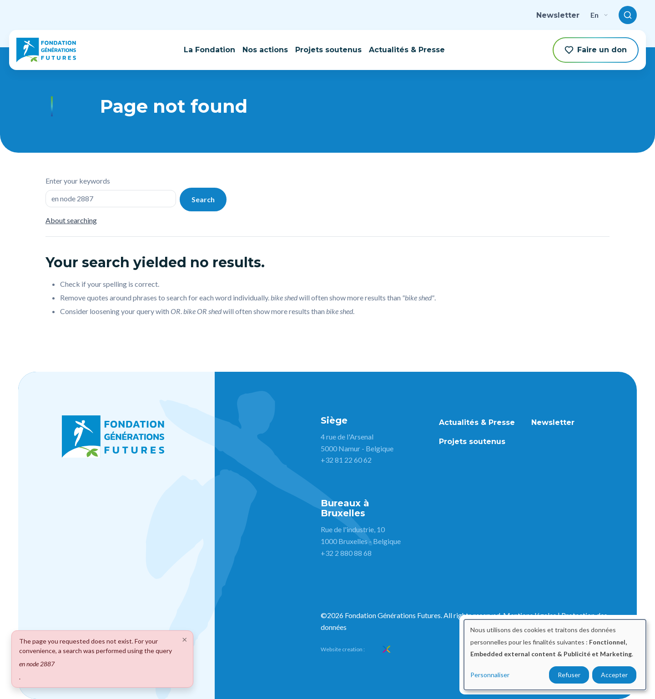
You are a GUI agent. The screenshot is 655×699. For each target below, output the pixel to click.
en (599, 14)
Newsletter (557, 15)
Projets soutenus (328, 49)
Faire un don (595, 50)
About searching (71, 220)
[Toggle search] (628, 15)
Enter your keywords (77, 180)
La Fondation (209, 49)
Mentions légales (529, 615)
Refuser (569, 675)
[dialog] (555, 654)
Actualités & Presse (407, 49)
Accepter (614, 675)
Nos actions (265, 49)
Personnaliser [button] (489, 675)
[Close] (184, 639)
